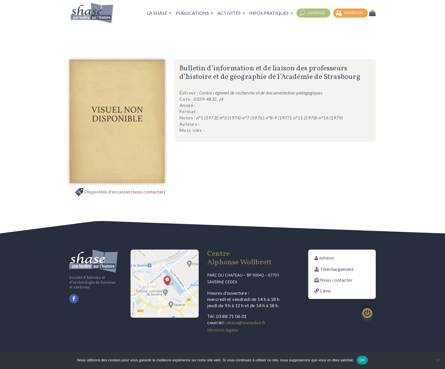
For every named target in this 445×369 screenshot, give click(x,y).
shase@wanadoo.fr (246, 322)
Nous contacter (336, 279)
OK (362, 360)
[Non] (438, 360)
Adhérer (326, 258)
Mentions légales (222, 330)
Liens (325, 290)
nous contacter (148, 191)
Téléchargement (337, 269)
